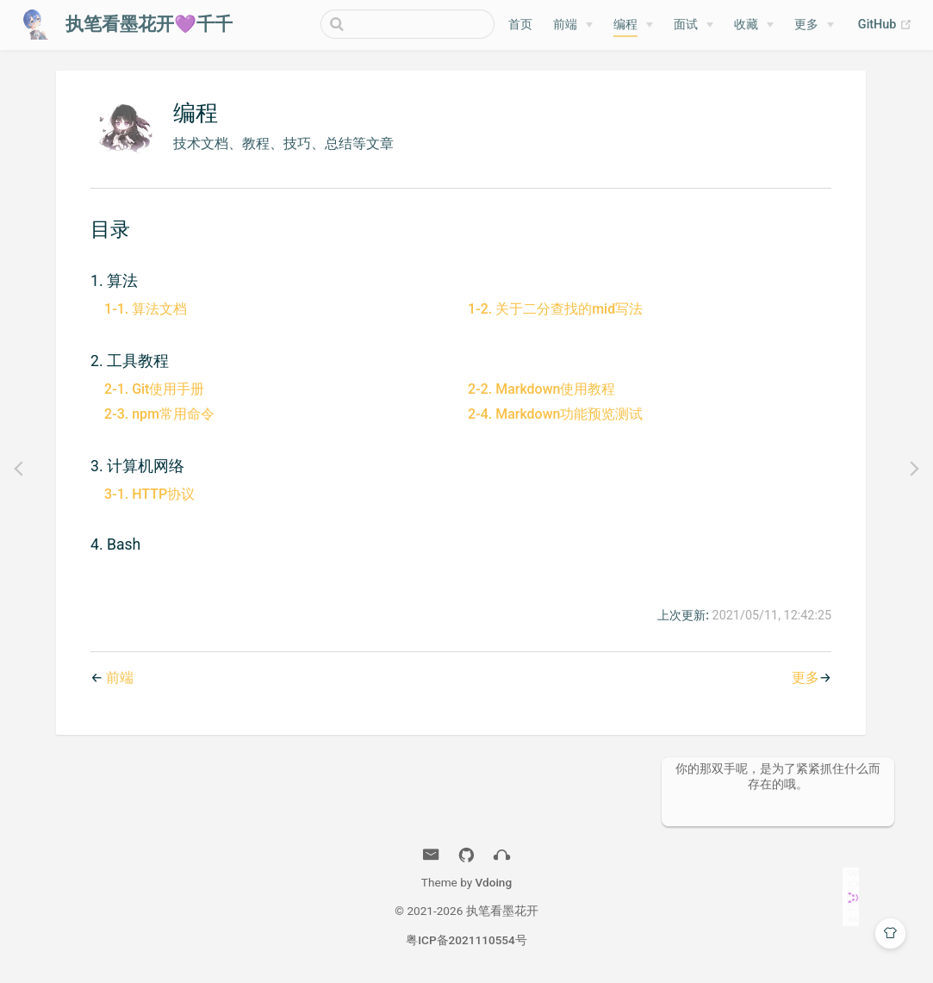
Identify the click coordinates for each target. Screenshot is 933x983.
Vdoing (494, 882)
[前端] (573, 25)
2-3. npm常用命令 (159, 414)
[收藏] (754, 25)
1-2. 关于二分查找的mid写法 (555, 309)
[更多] (814, 25)
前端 (565, 24)
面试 (686, 24)
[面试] (693, 25)
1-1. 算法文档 (145, 309)
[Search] (407, 24)
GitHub (885, 25)
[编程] (633, 25)
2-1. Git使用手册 (154, 389)
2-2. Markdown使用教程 (541, 389)
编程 (625, 24)
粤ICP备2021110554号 (466, 940)
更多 (806, 24)
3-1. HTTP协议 (149, 494)
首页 (520, 24)
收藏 (746, 24)
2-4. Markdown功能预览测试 (555, 414)
